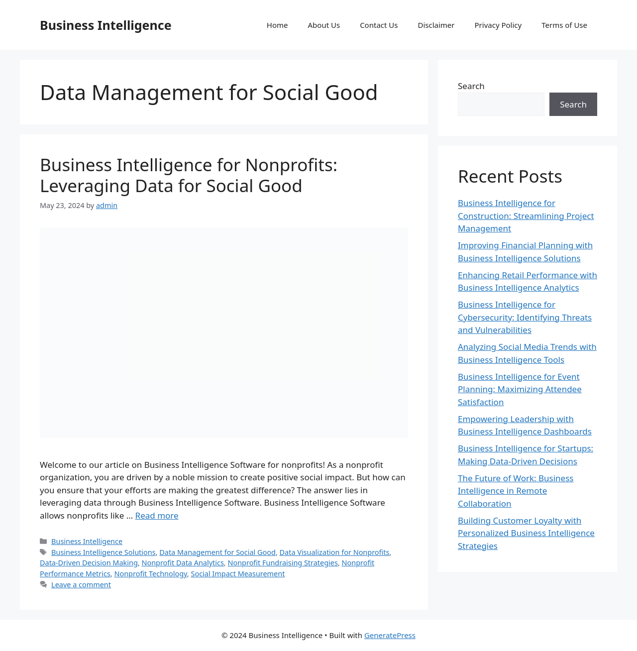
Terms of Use (564, 25)
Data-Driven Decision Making (89, 562)
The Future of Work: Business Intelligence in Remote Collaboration (515, 490)
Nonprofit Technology (150, 573)
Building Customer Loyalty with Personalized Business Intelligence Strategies (526, 533)
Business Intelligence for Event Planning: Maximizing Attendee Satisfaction (520, 389)
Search (471, 86)
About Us (324, 25)
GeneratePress (390, 635)
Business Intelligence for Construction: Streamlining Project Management (526, 215)
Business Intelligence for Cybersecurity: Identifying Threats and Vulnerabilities (525, 317)
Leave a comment (81, 584)
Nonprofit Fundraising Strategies (282, 562)
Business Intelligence (106, 24)
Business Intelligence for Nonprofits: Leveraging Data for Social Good (188, 175)
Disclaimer (436, 25)
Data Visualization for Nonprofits (335, 552)
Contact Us (379, 25)
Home (277, 25)
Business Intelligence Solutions (103, 552)
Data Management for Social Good (217, 552)
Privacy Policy (498, 25)
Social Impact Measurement (238, 573)
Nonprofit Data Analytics (182, 562)
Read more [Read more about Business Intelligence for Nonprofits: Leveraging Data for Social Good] (157, 515)
